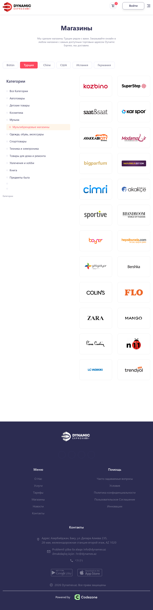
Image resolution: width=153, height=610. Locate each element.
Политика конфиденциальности (115, 492)
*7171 (79, 560)
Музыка (14, 119)
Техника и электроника (24, 148)
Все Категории (19, 91)
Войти (133, 5)
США (63, 65)
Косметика (16, 112)
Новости (38, 506)
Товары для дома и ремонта (28, 156)
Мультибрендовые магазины (31, 127)
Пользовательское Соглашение (114, 499)
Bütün (10, 65)
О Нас (38, 479)
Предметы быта (20, 177)
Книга (13, 170)
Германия (104, 65)
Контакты (38, 513)
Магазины (38, 499)
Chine (47, 65)
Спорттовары (18, 141)
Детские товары (20, 105)
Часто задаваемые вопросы (115, 479)
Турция (29, 65)
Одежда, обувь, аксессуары (27, 134)
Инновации (114, 506)
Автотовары (17, 98)
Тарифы (38, 492)
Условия (115, 485)
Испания (82, 65)
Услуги (38, 485)
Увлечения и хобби (22, 163)
